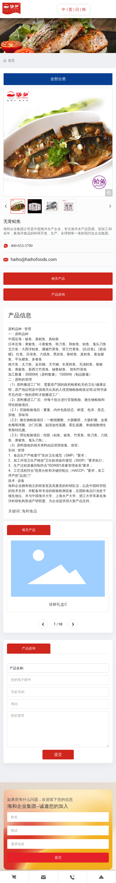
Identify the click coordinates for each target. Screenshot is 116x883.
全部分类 (58, 79)
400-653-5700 (22, 246)
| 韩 (83, 9)
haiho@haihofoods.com (34, 259)
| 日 (76, 9)
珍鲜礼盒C (58, 604)
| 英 (70, 9)
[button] (43, 624)
